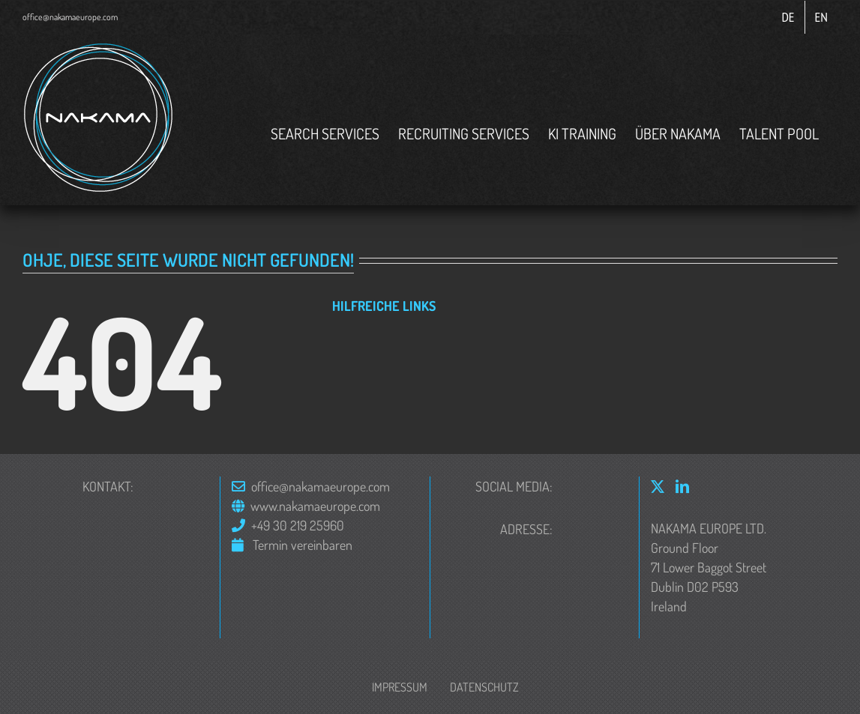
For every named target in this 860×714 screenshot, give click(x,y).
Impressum (399, 687)
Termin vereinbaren (301, 544)
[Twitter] (657, 486)
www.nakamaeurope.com (315, 505)
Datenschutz (484, 687)
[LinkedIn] (682, 486)
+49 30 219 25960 (297, 525)
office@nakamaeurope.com (70, 16)
